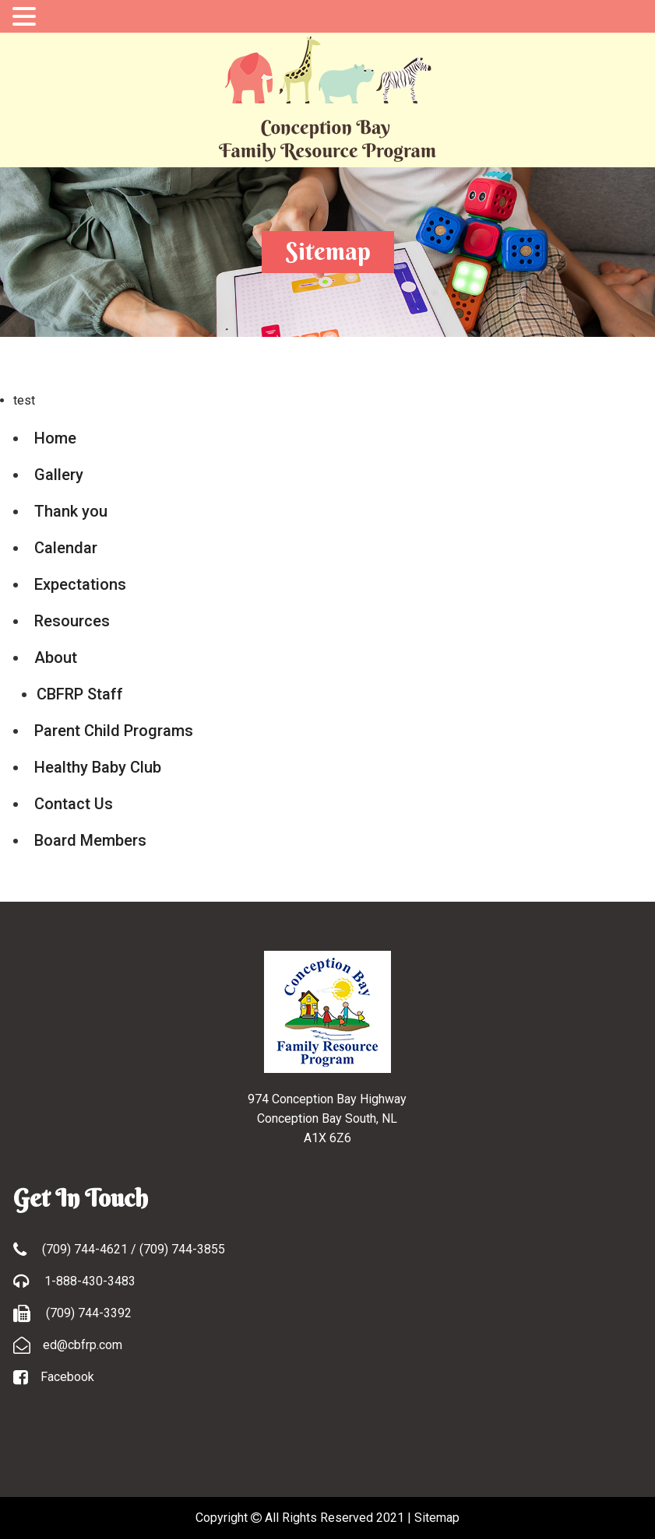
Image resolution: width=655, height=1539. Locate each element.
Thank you (70, 511)
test (24, 400)
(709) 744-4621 (86, 1249)
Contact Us (73, 803)
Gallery (58, 474)
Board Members (90, 840)
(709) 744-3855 (182, 1249)
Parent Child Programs (113, 730)
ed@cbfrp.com (82, 1344)
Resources (72, 621)
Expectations (80, 584)
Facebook (67, 1376)
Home (55, 438)
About (55, 657)
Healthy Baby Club (97, 767)
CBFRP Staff (80, 694)
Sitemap (437, 1517)
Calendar (65, 547)
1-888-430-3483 (88, 1281)
